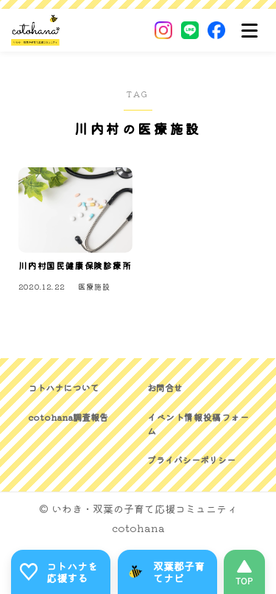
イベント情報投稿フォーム (198, 423)
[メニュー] (249, 30)
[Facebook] (216, 30)
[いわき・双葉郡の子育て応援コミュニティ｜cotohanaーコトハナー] (35, 30)
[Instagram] (163, 30)
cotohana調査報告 (68, 416)
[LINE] (190, 30)
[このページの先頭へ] (244, 572)
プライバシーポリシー (191, 459)
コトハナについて (63, 387)
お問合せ (165, 387)
